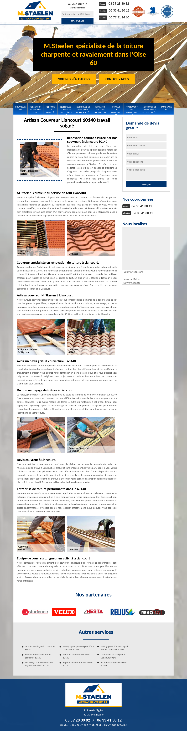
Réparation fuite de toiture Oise (100, 110)
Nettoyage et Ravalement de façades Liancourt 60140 (39, 664)
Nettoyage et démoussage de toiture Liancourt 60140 (115, 648)
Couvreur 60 (20, 108)
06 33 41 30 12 (119, 10)
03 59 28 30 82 (118, 3)
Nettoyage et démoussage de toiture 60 (149, 110)
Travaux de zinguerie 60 (116, 110)
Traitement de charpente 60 (132, 110)
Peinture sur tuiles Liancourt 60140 (76, 656)
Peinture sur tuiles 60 (50, 110)
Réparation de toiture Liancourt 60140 (78, 664)
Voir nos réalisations (74, 79)
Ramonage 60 (166, 108)
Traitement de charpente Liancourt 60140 (113, 656)
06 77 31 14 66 (119, 17)
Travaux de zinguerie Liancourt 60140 (40, 648)
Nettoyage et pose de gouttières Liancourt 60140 (78, 648)
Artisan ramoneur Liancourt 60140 (114, 664)
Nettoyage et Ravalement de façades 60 (83, 110)
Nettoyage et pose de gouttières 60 (66, 110)
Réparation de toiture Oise (35, 110)
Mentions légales (115, 725)
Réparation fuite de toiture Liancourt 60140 (38, 656)
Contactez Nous (117, 79)
